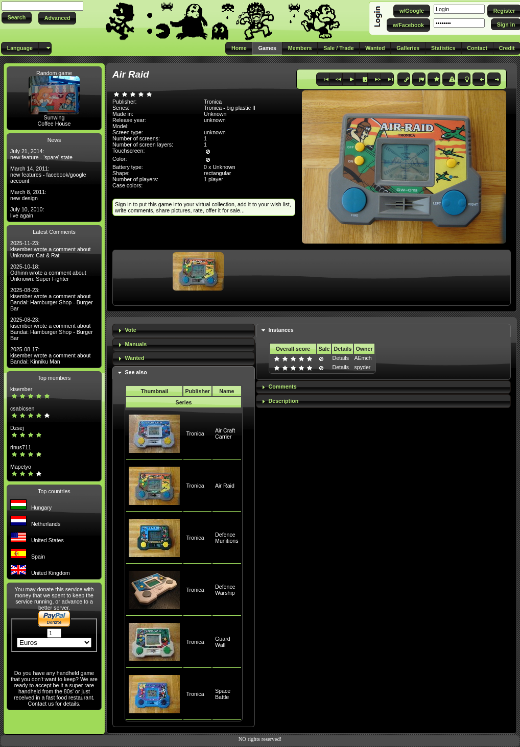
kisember (21, 389)
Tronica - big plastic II (229, 108)
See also (136, 372)
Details (340, 358)
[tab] (183, 331)
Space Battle (222, 694)
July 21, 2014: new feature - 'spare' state (41, 154)
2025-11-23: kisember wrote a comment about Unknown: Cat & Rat (50, 249)
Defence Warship (225, 590)
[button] (17, 17)
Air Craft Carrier (225, 433)
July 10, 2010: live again (27, 212)
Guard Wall (222, 642)
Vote (130, 330)
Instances (281, 330)
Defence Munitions (227, 538)
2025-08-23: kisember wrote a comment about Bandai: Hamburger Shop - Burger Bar (51, 299)
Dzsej (17, 428)
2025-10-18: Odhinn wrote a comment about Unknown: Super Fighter (48, 272)
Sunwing (54, 117)
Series (184, 402)
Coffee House (54, 124)
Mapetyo (20, 467)
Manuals (136, 344)
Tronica (195, 433)
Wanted (134, 358)
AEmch (362, 358)
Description (284, 401)
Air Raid (224, 486)
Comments (283, 386)
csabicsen (22, 408)
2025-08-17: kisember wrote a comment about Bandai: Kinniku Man (50, 355)
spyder (362, 367)
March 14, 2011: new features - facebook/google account (48, 174)
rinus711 (20, 447)
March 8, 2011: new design (28, 195)
